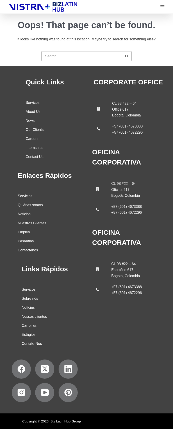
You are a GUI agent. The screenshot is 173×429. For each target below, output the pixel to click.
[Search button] (127, 56)
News (30, 120)
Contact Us (34, 156)
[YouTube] (44, 392)
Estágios (28, 334)
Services (32, 102)
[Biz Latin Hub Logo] (43, 7)
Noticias (24, 214)
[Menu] (162, 7)
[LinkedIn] (68, 368)
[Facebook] (21, 368)
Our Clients (35, 129)
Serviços (28, 289)
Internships (34, 147)
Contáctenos (28, 250)
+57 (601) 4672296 (127, 132)
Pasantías (26, 241)
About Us (33, 111)
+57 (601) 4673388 (127, 126)
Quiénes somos (30, 205)
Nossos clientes (34, 316)
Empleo (24, 232)
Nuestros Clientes (32, 223)
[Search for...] (81, 56)
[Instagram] (21, 392)
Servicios (25, 196)
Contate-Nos (32, 343)
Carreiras (29, 325)
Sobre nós (30, 298)
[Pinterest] (68, 392)
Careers (32, 138)
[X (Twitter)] (44, 368)
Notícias (28, 307)
